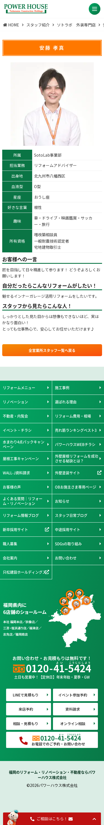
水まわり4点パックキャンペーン (23, 444)
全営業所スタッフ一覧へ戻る (52, 350)
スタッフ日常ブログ (71, 515)
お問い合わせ (66, 557)
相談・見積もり (25, 723)
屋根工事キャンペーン (21, 458)
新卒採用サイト (15, 529)
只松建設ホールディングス (24, 572)
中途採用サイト (67, 529)
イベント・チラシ (17, 430)
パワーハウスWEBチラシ (75, 444)
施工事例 (62, 387)
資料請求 (72, 709)
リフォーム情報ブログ (21, 515)
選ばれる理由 (66, 401)
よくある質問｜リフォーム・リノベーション (22, 501)
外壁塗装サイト (67, 472)
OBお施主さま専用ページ (75, 486)
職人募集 (10, 543)
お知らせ (62, 501)
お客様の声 (12, 486)
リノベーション (15, 401)
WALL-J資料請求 (16, 472)
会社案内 (10, 557)
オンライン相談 (72, 723)
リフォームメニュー (19, 387)
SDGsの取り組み (68, 543)
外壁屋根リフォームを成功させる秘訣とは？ (76, 458)
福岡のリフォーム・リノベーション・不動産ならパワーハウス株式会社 (52, 774)
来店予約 (26, 709)
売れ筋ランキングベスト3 (76, 430)
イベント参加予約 (72, 695)
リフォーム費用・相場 (73, 415)
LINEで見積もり (26, 695)
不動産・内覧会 (15, 415)
